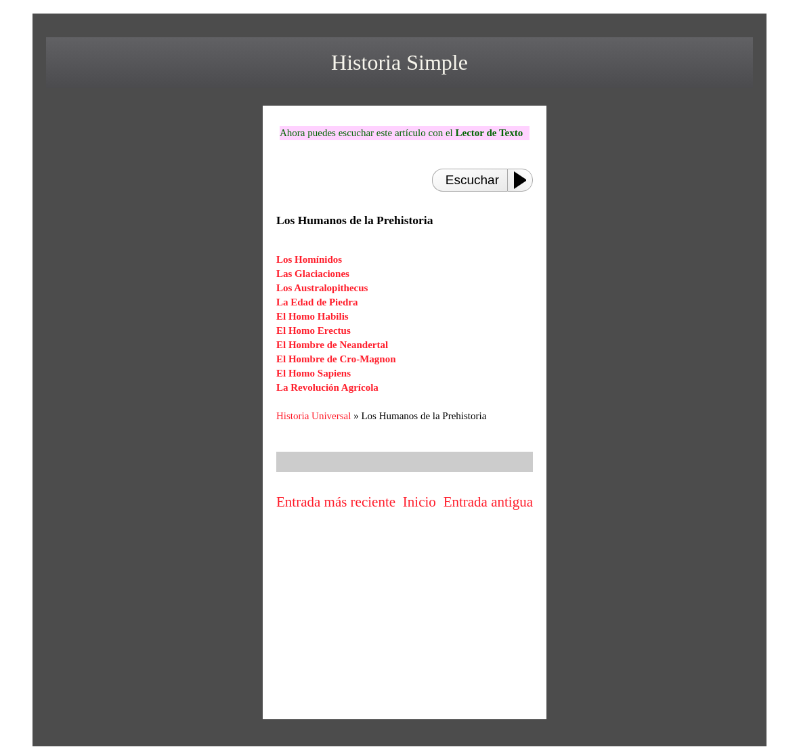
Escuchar (472, 180)
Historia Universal (313, 415)
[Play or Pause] (524, 180)
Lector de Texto (489, 132)
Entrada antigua (488, 502)
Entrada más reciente (335, 502)
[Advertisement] (404, 617)
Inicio (419, 502)
